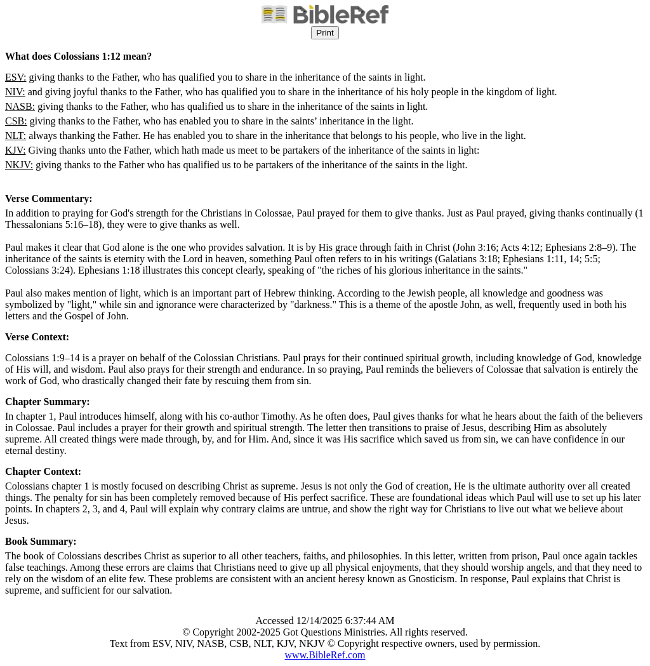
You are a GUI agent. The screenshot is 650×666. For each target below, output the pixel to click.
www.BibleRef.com (325, 654)
